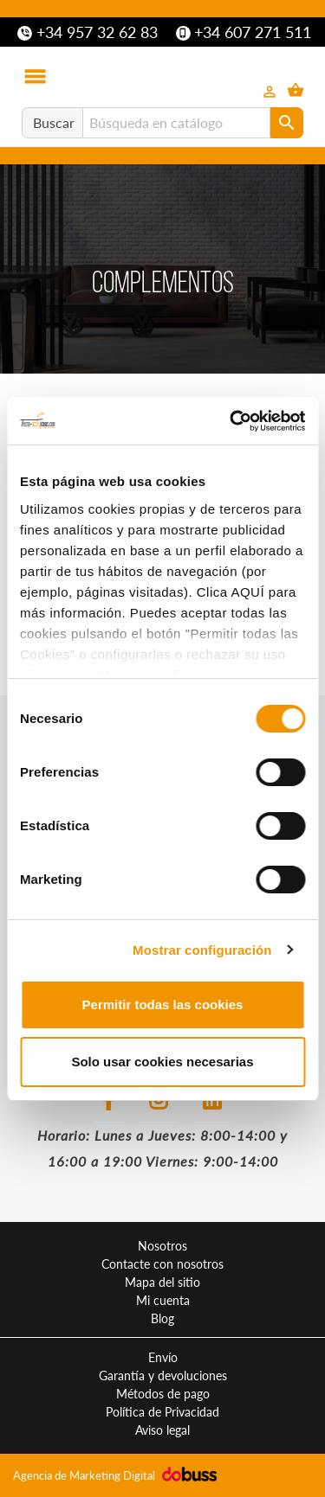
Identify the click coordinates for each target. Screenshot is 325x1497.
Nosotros (162, 1245)
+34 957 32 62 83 (87, 32)
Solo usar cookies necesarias (162, 1061)
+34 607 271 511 (244, 32)
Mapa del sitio (162, 1282)
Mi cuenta (163, 1300)
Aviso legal (162, 1430)
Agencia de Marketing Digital (85, 1475)
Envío (163, 1357)
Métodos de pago (163, 1393)
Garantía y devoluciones (163, 1375)
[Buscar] (176, 122)
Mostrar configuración (202, 950)
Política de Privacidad (162, 1411)
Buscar (54, 122)
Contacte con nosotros (162, 1264)
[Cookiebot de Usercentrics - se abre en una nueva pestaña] (231, 421)
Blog (162, 1318)
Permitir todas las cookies (163, 1004)
